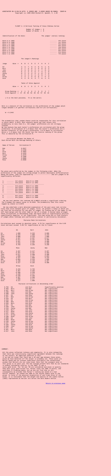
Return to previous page (55, 460)
